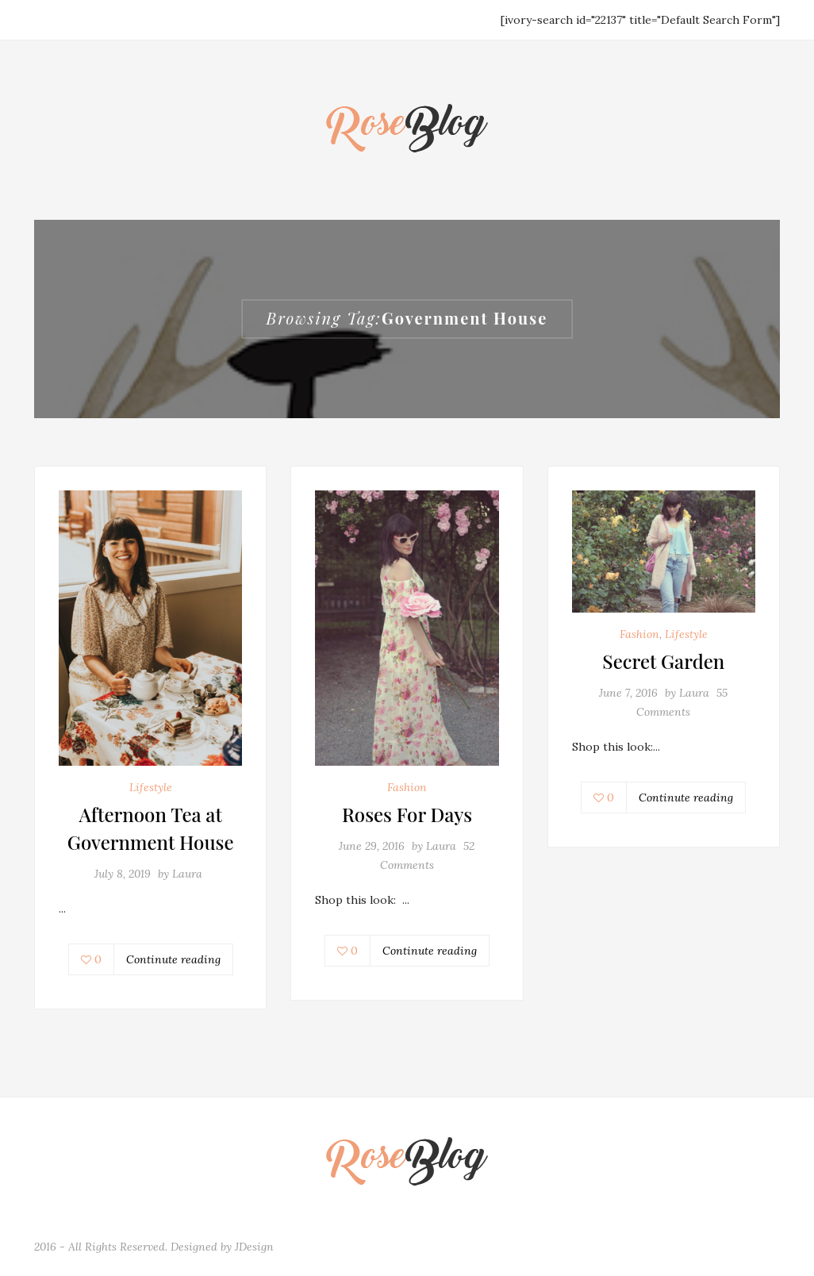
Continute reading (173, 959)
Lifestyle (150, 787)
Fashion (407, 787)
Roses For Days (407, 814)
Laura (187, 874)
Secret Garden (663, 661)
